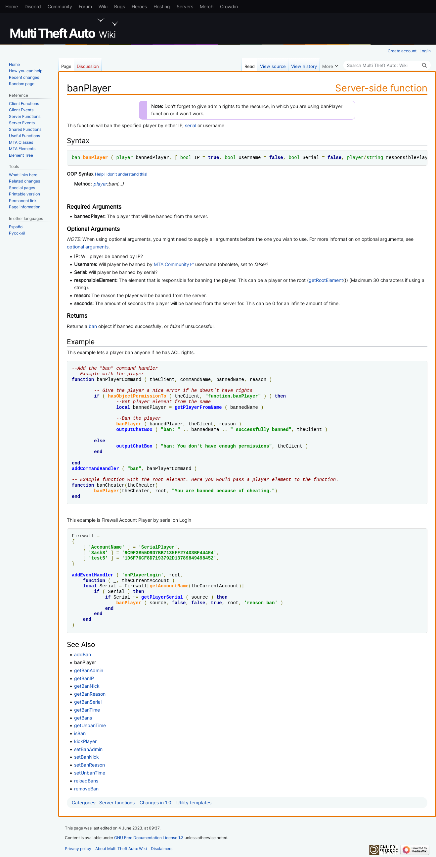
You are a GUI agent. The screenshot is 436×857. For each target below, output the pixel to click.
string (375, 157)
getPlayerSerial (162, 597)
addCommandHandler (95, 468)
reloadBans (86, 780)
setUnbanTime (89, 773)
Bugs (119, 6)
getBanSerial (88, 702)
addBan (82, 654)
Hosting (161, 6)
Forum (85, 6)
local (123, 407)
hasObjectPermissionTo (137, 396)
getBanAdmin (88, 670)
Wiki (103, 6)
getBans (83, 718)
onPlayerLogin (143, 575)
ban (76, 157)
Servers (185, 6)
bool (186, 157)
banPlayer (95, 157)
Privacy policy (78, 848)
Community (60, 6)
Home (11, 6)
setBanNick (86, 757)
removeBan (86, 788)
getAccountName (169, 586)
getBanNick (87, 686)
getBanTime (87, 710)
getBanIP (84, 678)
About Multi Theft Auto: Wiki (121, 848)
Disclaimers (161, 848)
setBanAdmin (88, 749)
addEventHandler (92, 575)
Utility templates (193, 802)
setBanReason (89, 765)
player (124, 157)
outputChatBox (134, 429)
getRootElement (326, 280)
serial (190, 125)
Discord (32, 6)
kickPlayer (85, 741)
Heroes (139, 6)
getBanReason (90, 694)
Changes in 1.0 (155, 802)
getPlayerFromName (198, 407)
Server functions (117, 802)
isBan (80, 733)
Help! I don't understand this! (121, 174)
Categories (83, 802)
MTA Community (171, 264)
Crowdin (229, 6)
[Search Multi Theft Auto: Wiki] (387, 65)
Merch (206, 6)
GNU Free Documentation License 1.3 (149, 837)
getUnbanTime (90, 725)
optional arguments (88, 246)
